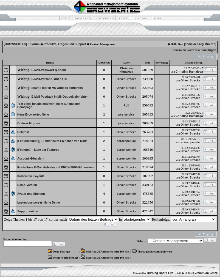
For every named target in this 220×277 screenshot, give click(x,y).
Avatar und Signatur (31, 193)
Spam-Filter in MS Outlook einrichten (57, 87)
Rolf (126, 105)
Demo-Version (27, 185)
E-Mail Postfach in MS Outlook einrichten (59, 96)
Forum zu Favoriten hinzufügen (194, 50)
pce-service (126, 114)
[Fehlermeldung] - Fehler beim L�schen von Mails (52, 140)
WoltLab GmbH (207, 273)
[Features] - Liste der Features (38, 149)
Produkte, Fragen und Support (65, 44)
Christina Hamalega (126, 70)
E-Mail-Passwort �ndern (48, 70)
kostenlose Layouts (31, 176)
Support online (27, 211)
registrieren (207, 44)
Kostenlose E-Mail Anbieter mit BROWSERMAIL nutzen (55, 167)
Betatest (23, 132)
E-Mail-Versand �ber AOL (49, 79)
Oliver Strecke (126, 79)
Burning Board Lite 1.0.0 (163, 273)
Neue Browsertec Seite (33, 114)
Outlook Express (29, 123)
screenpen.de (126, 140)
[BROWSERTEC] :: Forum (22, 44)
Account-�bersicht (30, 158)
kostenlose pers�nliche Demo (38, 202)
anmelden (192, 44)
